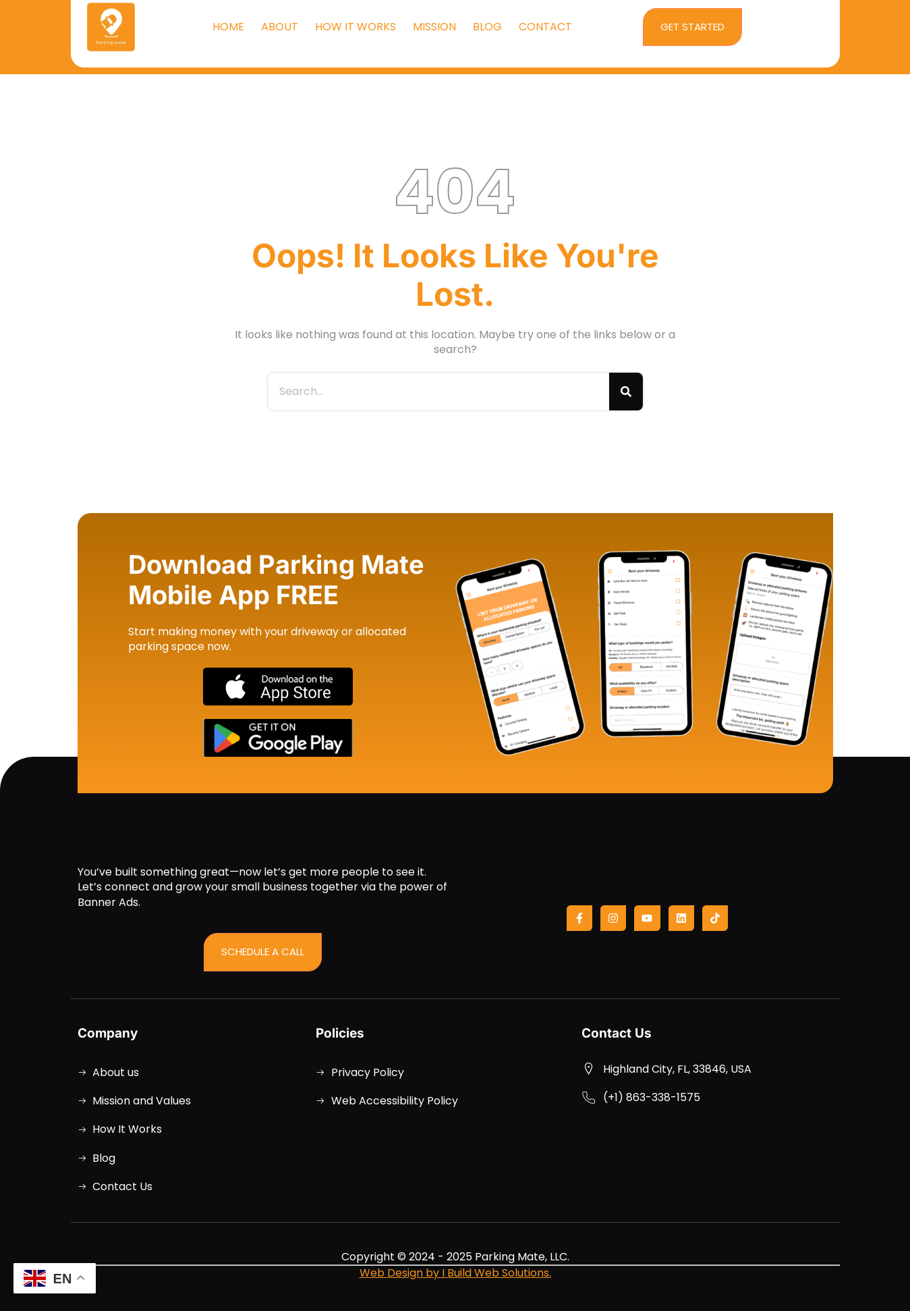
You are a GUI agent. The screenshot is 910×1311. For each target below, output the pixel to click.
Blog (487, 27)
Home (228, 27)
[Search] (626, 391)
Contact (545, 27)
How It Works (355, 27)
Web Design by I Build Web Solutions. (455, 1273)
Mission (434, 27)
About (279, 27)
